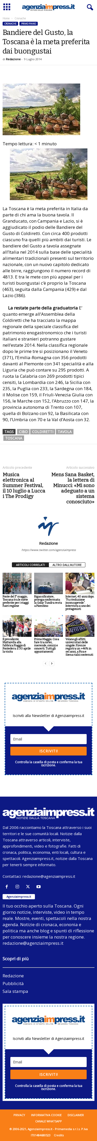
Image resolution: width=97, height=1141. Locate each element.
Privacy (19, 1115)
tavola (65, 431)
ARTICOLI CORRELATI (30, 565)
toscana (13, 438)
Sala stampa (15, 991)
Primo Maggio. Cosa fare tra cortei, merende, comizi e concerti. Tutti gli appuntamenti (46, 645)
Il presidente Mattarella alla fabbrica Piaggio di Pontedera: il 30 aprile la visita (17, 645)
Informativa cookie (46, 1115)
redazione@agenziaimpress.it (49, 876)
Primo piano (28, 23)
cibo (23, 431)
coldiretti (42, 431)
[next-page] (51, 663)
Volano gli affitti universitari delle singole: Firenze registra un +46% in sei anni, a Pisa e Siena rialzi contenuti (79, 647)
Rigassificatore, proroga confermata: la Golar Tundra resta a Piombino (48, 601)
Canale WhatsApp (48, 1121)
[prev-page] (45, 663)
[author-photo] (48, 525)
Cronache (10, 23)
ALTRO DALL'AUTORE (67, 565)
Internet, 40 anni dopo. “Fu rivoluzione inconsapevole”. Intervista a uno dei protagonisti (79, 603)
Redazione (13, 59)
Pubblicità (13, 983)
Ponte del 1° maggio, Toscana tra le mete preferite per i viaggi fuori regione (16, 601)
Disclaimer (76, 1115)
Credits (59, 1135)
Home (6, 18)
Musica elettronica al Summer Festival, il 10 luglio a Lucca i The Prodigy (24, 485)
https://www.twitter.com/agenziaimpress (48, 550)
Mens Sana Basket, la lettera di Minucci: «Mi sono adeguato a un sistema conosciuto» (72, 488)
